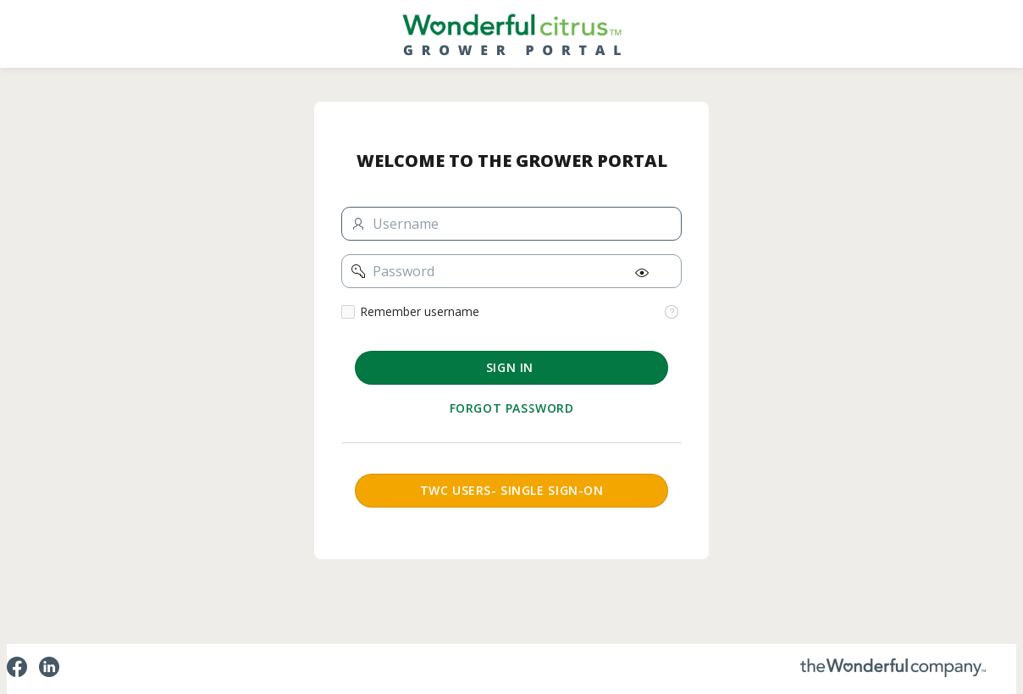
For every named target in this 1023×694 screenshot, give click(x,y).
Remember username (419, 312)
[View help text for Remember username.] (671, 312)
